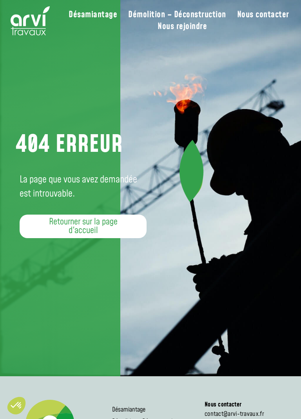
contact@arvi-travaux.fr (234, 414)
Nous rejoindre (182, 27)
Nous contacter (263, 15)
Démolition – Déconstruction (177, 15)
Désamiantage (93, 15)
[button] (83, 226)
